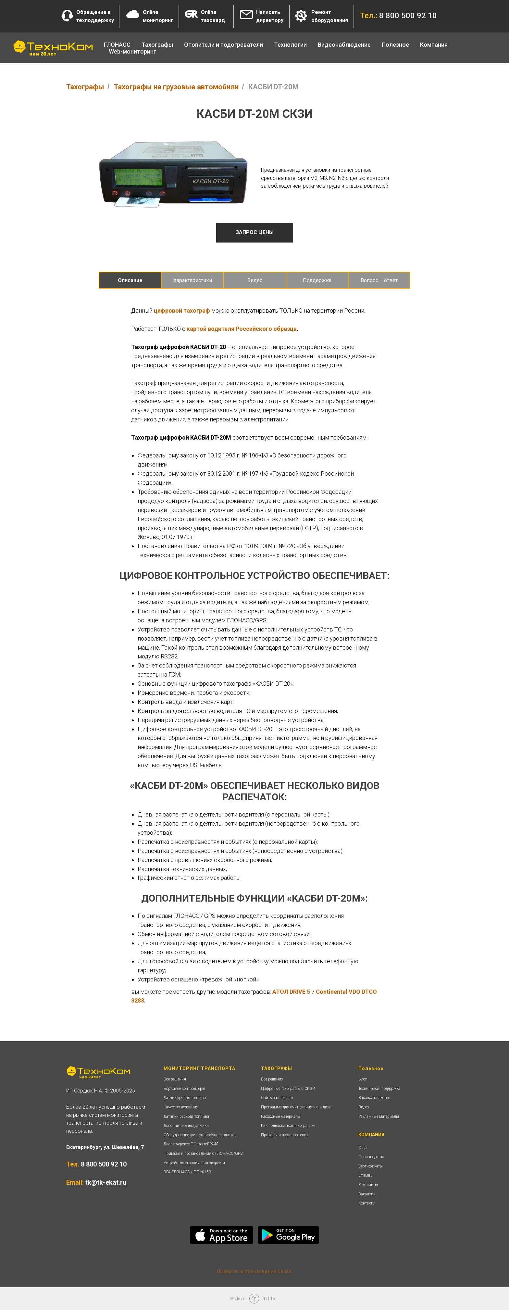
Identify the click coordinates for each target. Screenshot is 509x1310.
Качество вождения (181, 1107)
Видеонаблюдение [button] (344, 44)
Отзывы (365, 1175)
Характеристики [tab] (192, 280)
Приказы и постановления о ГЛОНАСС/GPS (203, 1153)
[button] (67, 15)
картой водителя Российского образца (242, 328)
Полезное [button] (395, 44)
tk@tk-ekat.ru (105, 1182)
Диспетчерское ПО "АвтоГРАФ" (191, 1144)
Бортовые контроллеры (184, 1088)
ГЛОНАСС (117, 44)
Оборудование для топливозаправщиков (200, 1135)
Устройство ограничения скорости (194, 1163)
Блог (362, 1079)
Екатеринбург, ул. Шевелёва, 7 (105, 1147)
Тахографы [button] (157, 44)
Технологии (290, 44)
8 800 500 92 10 (104, 1164)
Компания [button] (434, 44)
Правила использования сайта (254, 1271)
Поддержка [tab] (317, 280)
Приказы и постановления (285, 1135)
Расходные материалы (281, 1116)
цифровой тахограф (182, 310)
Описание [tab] (130, 280)
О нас (363, 1147)
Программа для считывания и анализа (296, 1107)
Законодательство (374, 1097)
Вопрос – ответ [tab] (379, 280)
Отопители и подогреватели (223, 44)
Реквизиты (368, 1184)
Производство (371, 1156)
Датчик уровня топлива (185, 1097)
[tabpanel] (254, 429)
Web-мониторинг (132, 51)
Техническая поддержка (379, 1088)
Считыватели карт (277, 1097)
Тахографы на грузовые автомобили (176, 87)
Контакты (366, 1203)
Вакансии (367, 1194)
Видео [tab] (255, 280)
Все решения (175, 1079)
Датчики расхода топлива (186, 1116)
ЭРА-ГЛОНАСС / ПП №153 (187, 1172)
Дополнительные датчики (186, 1125)
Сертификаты (370, 1166)
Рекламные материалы (378, 1116)
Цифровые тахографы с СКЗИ (288, 1088)
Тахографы (85, 87)
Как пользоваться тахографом (288, 1125)
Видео (363, 1107)
